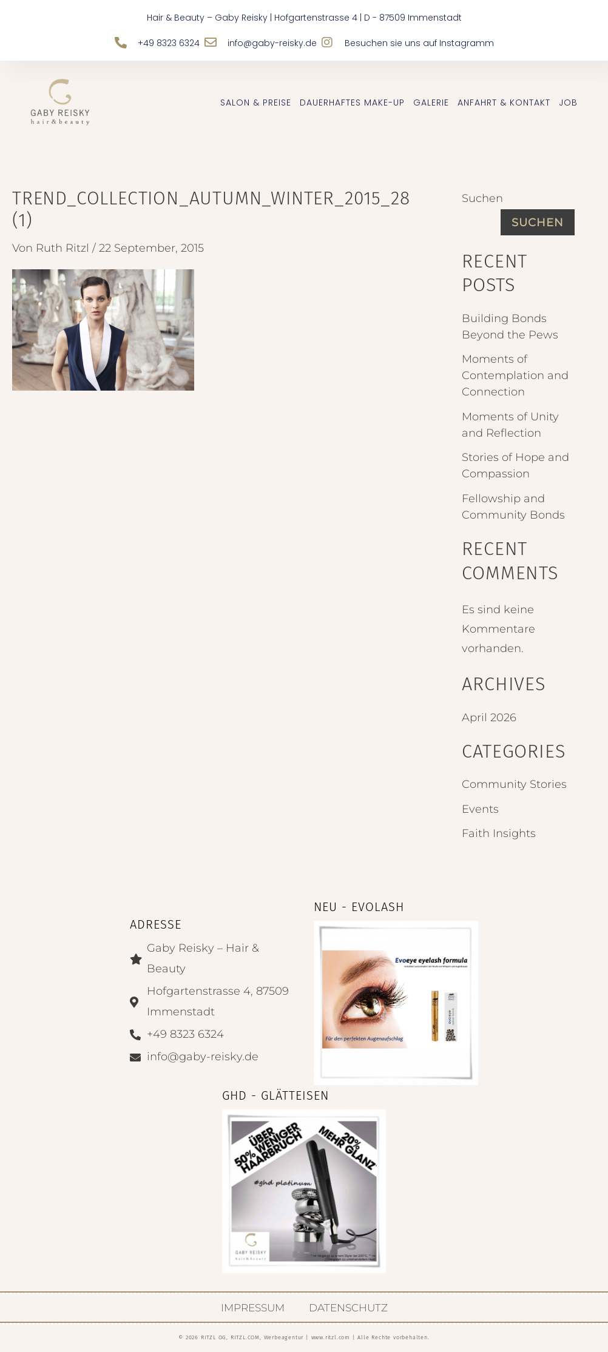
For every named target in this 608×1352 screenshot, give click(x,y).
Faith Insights (499, 833)
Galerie (431, 102)
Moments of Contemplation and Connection (515, 375)
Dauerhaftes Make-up (352, 102)
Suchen (482, 198)
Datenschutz (348, 1308)
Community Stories (514, 784)
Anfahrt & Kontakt (504, 102)
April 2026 (489, 717)
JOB (568, 102)
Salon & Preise (255, 102)
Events (480, 809)
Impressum (253, 1308)
